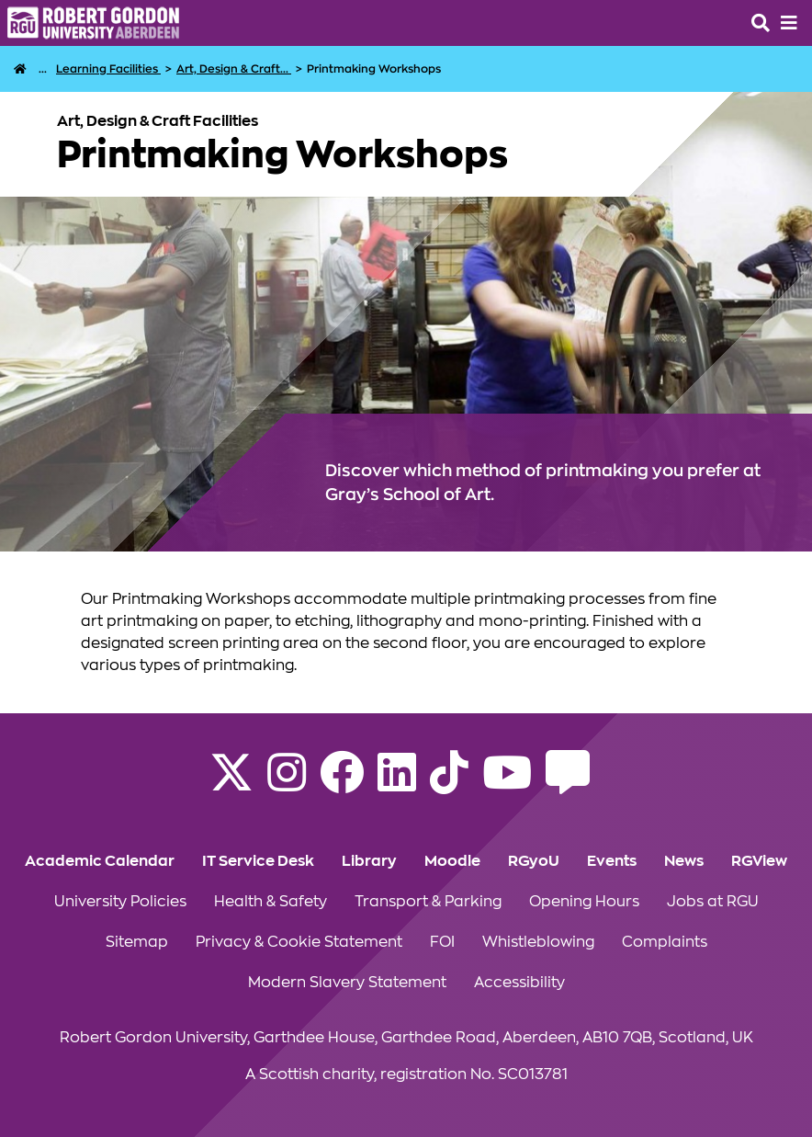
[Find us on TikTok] (449, 784)
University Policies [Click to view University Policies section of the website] (120, 901)
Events (612, 861)
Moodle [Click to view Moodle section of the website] (452, 861)
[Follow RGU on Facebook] (342, 784)
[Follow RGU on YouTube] (507, 784)
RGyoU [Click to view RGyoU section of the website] (533, 861)
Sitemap (137, 942)
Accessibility (519, 982)
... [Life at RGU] (43, 68)
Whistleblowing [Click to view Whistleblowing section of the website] (538, 942)
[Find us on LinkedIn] (397, 784)
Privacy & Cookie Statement (299, 942)
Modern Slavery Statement (347, 982)
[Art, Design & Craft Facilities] (234, 69)
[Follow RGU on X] (231, 784)
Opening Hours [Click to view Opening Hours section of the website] (584, 901)
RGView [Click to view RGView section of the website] (759, 861)
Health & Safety (270, 901)
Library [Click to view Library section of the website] (369, 861)
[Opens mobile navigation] (789, 23)
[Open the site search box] (760, 23)
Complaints (664, 942)
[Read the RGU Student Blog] (568, 784)
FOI (442, 942)
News (684, 861)
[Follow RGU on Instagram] (286, 784)
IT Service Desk (258, 861)
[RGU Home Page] (20, 69)
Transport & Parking (428, 901)
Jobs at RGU (713, 901)
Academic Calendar (100, 861)
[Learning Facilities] (108, 69)
